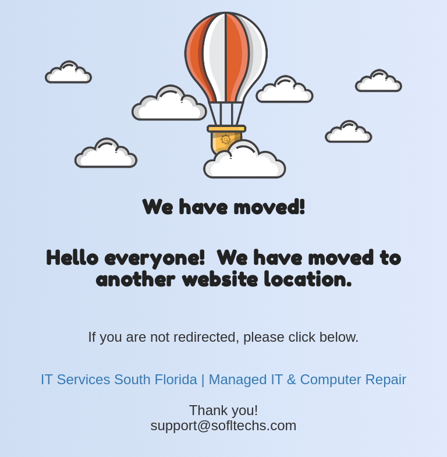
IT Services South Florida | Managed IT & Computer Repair (223, 379)
